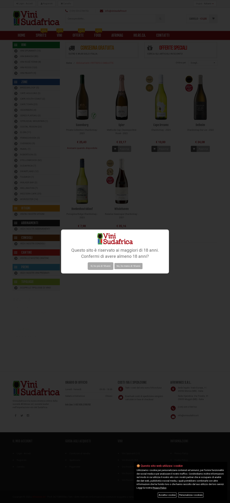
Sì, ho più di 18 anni (101, 266)
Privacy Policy (159, 487)
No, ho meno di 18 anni (128, 266)
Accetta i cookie (167, 495)
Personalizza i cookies (191, 495)
